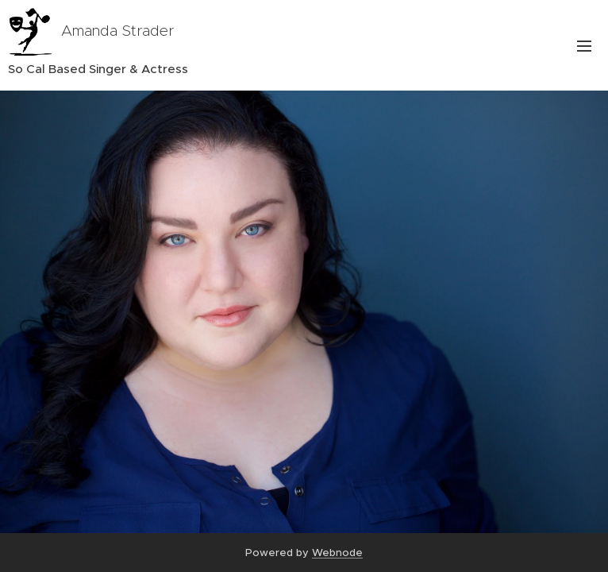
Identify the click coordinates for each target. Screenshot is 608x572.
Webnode (337, 552)
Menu (584, 46)
